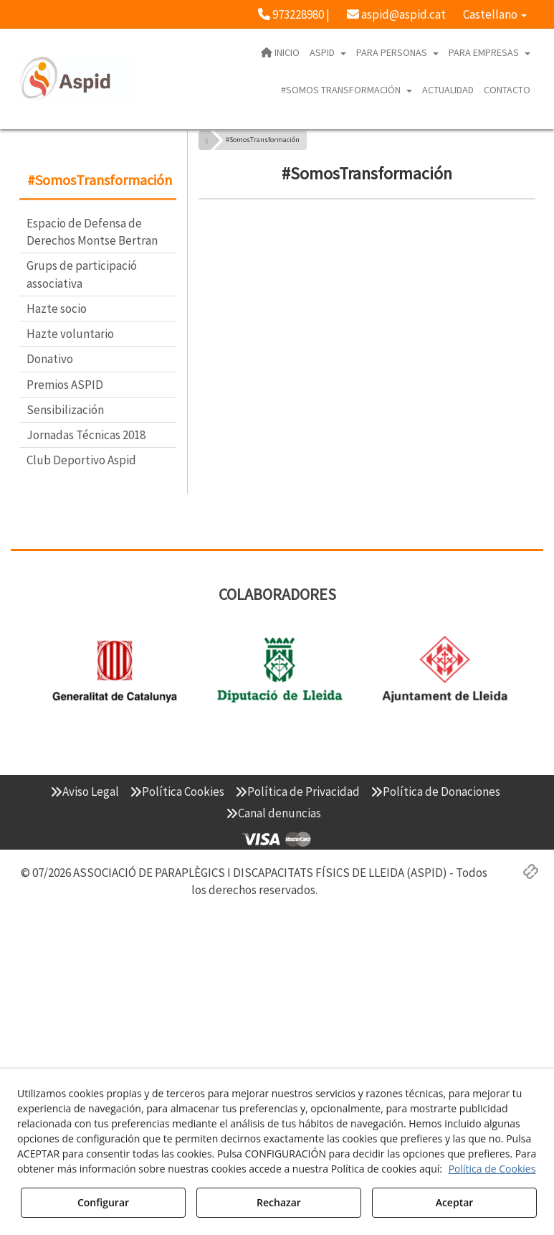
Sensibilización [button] (65, 410)
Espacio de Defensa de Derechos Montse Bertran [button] (92, 231)
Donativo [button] (50, 359)
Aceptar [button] (455, 1202)
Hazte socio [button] (57, 308)
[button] (293, 14)
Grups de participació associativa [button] (82, 274)
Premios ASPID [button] (65, 385)
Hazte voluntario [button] (70, 334)
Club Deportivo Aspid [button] (81, 460)
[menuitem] (293, 14)
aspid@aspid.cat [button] (396, 14)
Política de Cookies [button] (492, 1168)
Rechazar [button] (279, 1202)
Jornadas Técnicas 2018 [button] (86, 435)
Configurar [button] (103, 1202)
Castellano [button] (495, 14)
